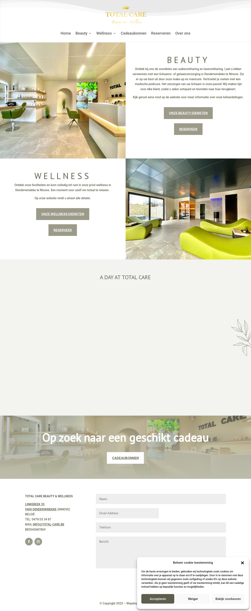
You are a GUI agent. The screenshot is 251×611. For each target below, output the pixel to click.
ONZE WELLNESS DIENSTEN (62, 214)
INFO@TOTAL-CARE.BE (48, 524)
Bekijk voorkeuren (228, 599)
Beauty (81, 33)
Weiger (193, 599)
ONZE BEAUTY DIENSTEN (188, 113)
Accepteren (158, 599)
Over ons (182, 33)
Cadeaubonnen (133, 33)
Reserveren (160, 33)
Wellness (104, 33)
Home (66, 33)
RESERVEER (188, 129)
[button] (242, 563)
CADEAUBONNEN (125, 458)
